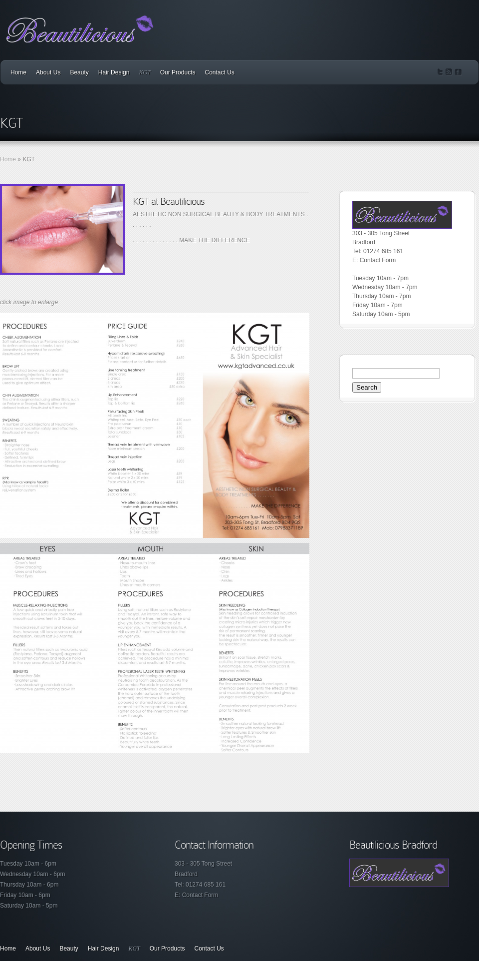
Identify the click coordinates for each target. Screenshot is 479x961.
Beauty (79, 72)
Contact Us (219, 72)
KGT (144, 72)
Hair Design (114, 72)
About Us (48, 72)
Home (18, 72)
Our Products (178, 72)
